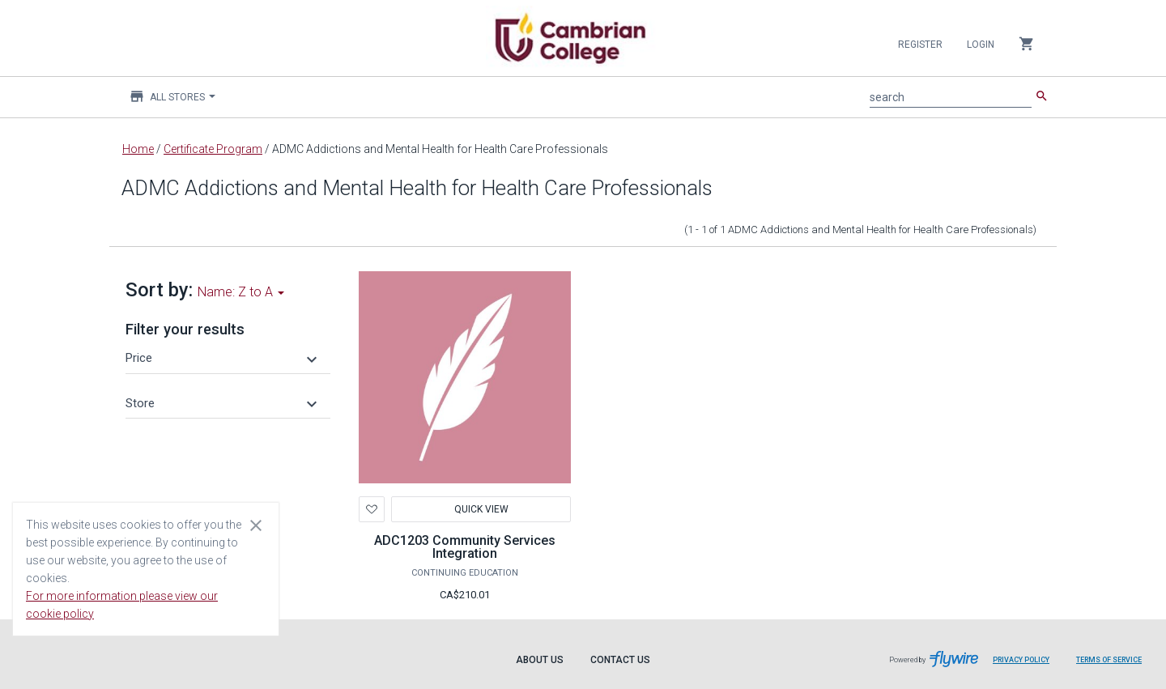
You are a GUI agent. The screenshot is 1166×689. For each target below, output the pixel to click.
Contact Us (620, 660)
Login (980, 44)
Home (138, 148)
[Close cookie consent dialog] (256, 524)
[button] (223, 357)
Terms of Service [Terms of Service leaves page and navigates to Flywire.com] (1109, 660)
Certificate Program (213, 148)
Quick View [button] (480, 509)
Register (920, 44)
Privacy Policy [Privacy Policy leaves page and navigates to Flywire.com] (1021, 660)
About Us (540, 660)
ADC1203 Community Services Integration (464, 547)
